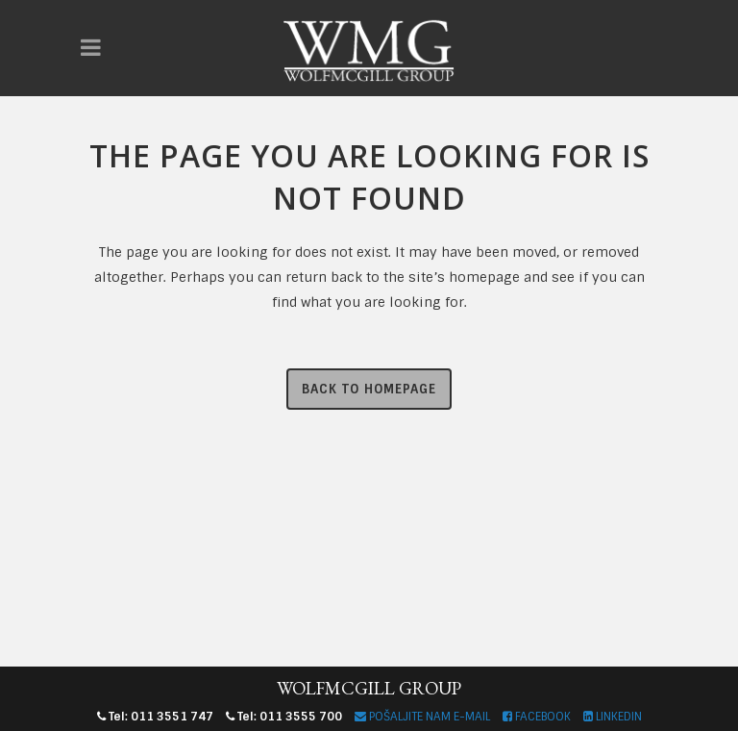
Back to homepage (369, 389)
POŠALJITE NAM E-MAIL (422, 716)
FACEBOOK (537, 716)
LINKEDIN (612, 716)
